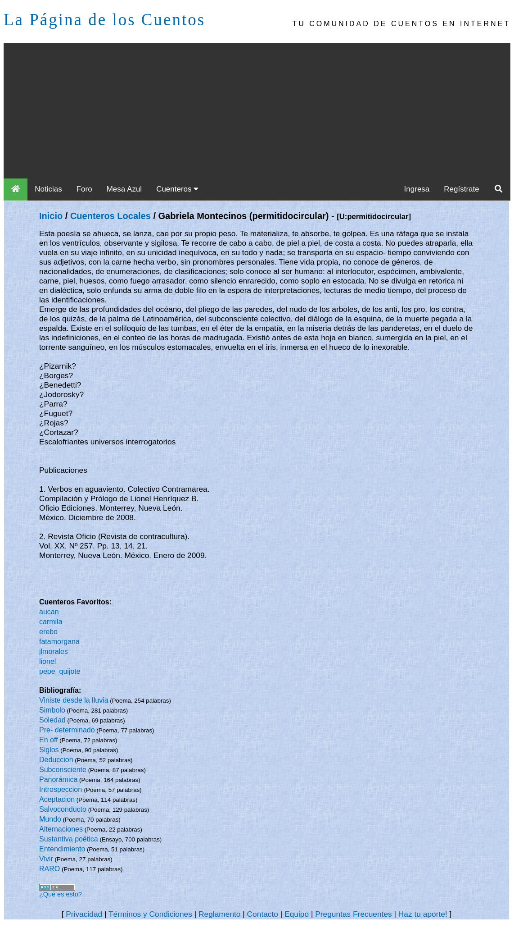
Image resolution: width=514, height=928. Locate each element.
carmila (51, 622)
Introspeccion (61, 789)
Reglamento (219, 914)
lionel (47, 661)
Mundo (50, 819)
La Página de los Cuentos (104, 19)
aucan (49, 612)
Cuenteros (177, 189)
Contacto (262, 914)
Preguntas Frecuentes (353, 914)
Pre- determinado (67, 730)
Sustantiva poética (68, 839)
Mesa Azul (124, 189)
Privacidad (84, 914)
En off (48, 740)
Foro (84, 189)
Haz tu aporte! (422, 914)
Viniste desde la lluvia (73, 700)
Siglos (49, 750)
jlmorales (53, 651)
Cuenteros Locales (110, 216)
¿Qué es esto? (60, 894)
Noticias (48, 189)
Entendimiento (62, 849)
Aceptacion (57, 799)
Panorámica (58, 779)
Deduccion (56, 759)
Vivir (46, 859)
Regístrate (461, 189)
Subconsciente (62, 769)
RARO (49, 869)
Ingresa (417, 189)
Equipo (296, 914)
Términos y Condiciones (150, 914)
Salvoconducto (62, 809)
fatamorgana (59, 641)
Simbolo (52, 710)
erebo (48, 631)
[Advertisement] (257, 111)
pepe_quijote (60, 671)
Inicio (51, 216)
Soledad (52, 720)
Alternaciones (61, 829)
